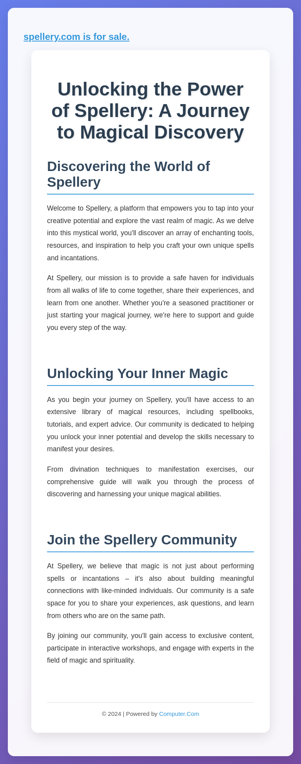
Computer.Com (179, 713)
